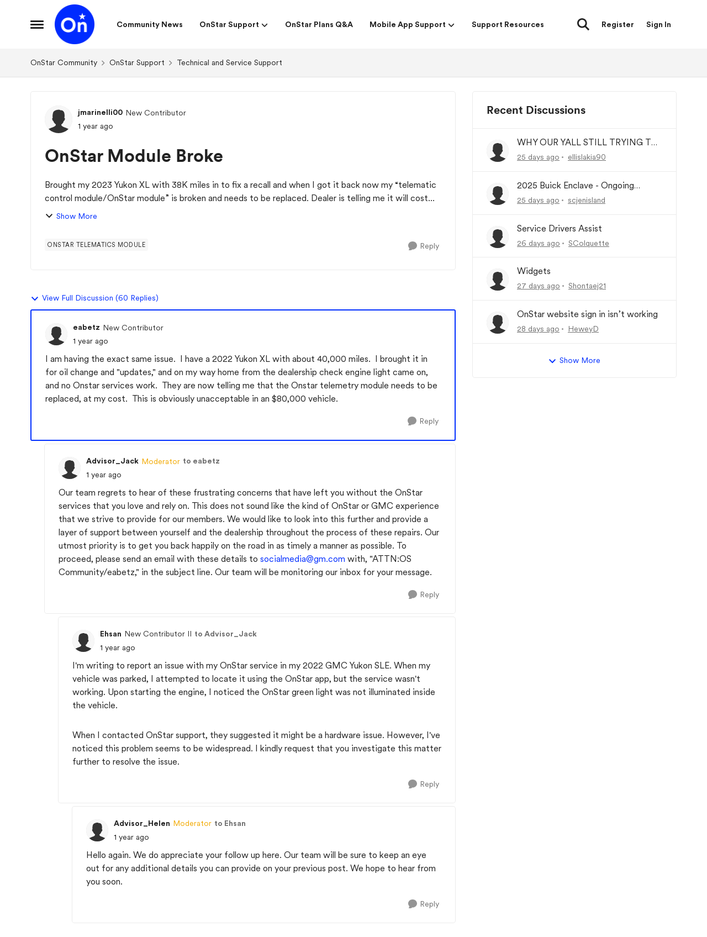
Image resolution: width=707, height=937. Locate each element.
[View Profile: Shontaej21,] (498, 280)
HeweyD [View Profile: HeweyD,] (583, 328)
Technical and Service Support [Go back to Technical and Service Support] (229, 62)
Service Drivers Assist (559, 228)
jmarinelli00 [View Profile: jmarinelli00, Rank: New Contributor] (100, 112)
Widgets (534, 271)
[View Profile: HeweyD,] (498, 323)
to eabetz (201, 460)
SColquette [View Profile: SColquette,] (588, 242)
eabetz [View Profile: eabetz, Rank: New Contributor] (86, 327)
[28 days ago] (538, 329)
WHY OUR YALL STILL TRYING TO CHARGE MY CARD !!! (587, 143)
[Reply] (423, 246)
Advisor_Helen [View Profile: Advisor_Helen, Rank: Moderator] (142, 823)
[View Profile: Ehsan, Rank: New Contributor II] (83, 641)
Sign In (658, 24)
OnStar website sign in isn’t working (587, 314)
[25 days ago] (538, 157)
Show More (71, 216)
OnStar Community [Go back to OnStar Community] (63, 62)
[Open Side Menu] (37, 24)
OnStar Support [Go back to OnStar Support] (137, 62)
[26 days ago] (538, 243)
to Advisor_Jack (225, 633)
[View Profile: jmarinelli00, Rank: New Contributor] (58, 119)
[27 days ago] (538, 286)
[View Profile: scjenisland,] (498, 194)
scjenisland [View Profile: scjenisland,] (586, 200)
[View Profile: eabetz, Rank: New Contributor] (56, 334)
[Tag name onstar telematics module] (96, 245)
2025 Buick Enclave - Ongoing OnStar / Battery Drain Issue (575, 186)
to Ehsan (230, 823)
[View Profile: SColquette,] (498, 237)
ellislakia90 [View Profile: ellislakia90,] (587, 156)
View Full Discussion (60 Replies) (94, 298)
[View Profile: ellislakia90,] (498, 151)
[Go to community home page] (74, 24)
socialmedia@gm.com (302, 559)
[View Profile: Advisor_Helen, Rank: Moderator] (97, 830)
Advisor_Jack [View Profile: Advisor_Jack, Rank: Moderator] (112, 460)
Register (618, 24)
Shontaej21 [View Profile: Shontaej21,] (587, 285)
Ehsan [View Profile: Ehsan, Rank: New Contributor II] (111, 633)
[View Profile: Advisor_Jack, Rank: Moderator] (70, 468)
